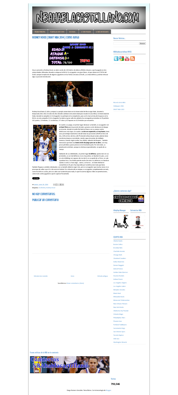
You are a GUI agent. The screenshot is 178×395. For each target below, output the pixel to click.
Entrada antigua (103, 276)
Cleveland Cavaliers (119, 258)
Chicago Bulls (117, 255)
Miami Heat (117, 293)
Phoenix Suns (117, 321)
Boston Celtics (118, 244)
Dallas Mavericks (118, 262)
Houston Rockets (118, 276)
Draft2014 (42, 188)
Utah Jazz (116, 339)
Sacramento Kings (119, 328)
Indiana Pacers (118, 279)
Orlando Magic (118, 314)
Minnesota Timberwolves (121, 300)
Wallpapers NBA (118, 106)
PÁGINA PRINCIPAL (40, 32)
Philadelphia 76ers (119, 318)
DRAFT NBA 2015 (118, 109)
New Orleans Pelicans (120, 304)
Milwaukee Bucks (118, 297)
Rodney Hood (50, 188)
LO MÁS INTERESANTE (102, 32)
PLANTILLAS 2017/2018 (57, 32)
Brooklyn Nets (117, 248)
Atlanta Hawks (117, 241)
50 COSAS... (72, 32)
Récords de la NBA (119, 102)
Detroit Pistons (118, 269)
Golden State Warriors (120, 272)
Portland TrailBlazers (120, 325)
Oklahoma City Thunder (121, 311)
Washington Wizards (120, 342)
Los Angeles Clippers (120, 283)
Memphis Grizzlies (119, 290)
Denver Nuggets (118, 265)
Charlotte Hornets (119, 251)
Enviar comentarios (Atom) (75, 283)
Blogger (108, 390)
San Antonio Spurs (119, 332)
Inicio (72, 276)
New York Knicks (118, 307)
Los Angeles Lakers (119, 286)
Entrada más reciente (41, 276)
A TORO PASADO (86, 32)
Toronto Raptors (118, 335)
